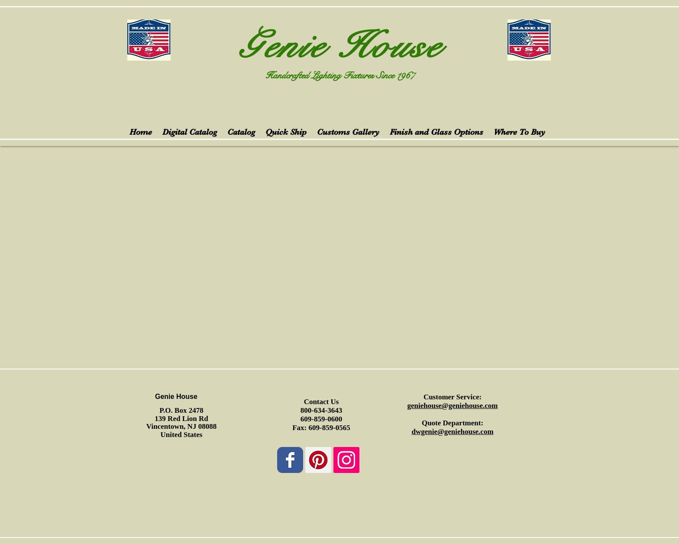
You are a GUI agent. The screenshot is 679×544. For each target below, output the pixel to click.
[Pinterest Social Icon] (318, 460)
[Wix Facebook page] (290, 460)
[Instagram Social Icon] (346, 460)
